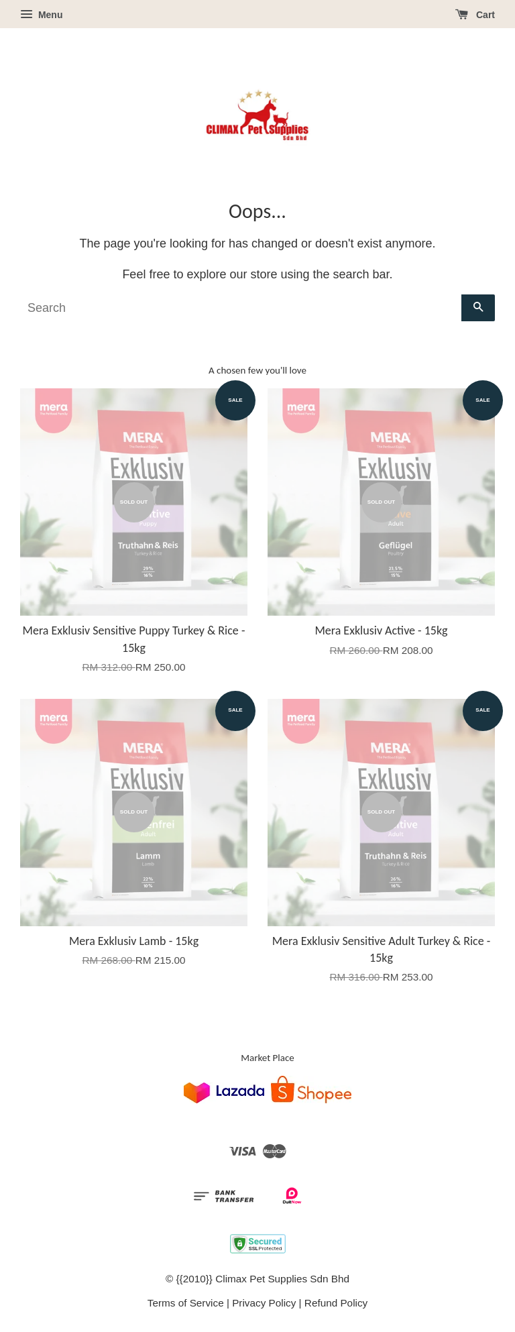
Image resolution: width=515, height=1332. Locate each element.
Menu (41, 14)
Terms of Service (186, 1303)
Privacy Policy (264, 1303)
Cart (475, 14)
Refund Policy (335, 1303)
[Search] (240, 307)
